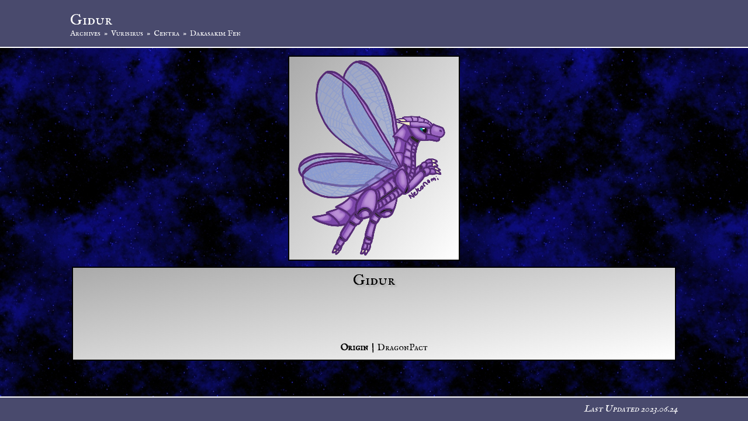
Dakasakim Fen (215, 33)
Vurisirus (127, 33)
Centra (166, 33)
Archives (85, 33)
